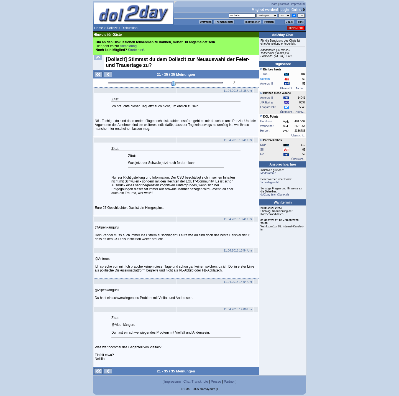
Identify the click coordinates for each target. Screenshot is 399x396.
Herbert (264, 130)
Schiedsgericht (269, 182)
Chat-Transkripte (195, 382)
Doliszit (112, 28)
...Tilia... (265, 74)
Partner (229, 382)
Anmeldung (128, 46)
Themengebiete (224, 22)
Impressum (298, 4)
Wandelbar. (267, 126)
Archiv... (300, 88)
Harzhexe (266, 121)
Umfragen (205, 22)
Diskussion (129, 28)
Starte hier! (136, 50)
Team (273, 4)
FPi (262, 154)
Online (296, 10)
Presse (216, 382)
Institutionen (252, 22)
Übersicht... (287, 88)
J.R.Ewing (266, 102)
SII (262, 149)
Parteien (269, 22)
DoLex (289, 22)
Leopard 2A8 (268, 107)
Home (98, 28)
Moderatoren (268, 173)
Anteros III (266, 97)
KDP (263, 144)
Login (285, 10)
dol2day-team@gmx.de (274, 194)
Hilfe (301, 22)
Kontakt (284, 4)
